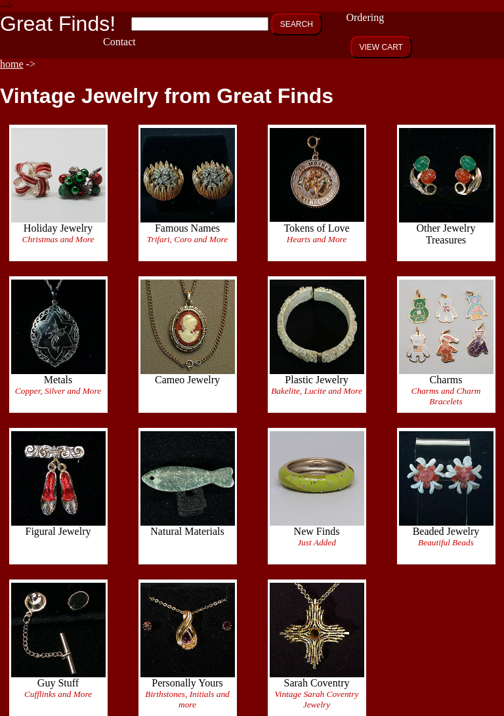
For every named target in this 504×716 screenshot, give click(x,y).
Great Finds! (58, 23)
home (12, 64)
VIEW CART (381, 47)
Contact (119, 41)
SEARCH (296, 24)
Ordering (365, 17)
